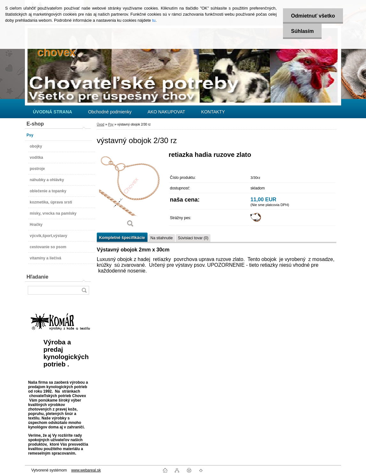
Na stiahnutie (161, 238)
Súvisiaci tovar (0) (193, 238)
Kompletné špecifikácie (122, 237)
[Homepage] (52, 111)
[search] (84, 290)
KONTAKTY (213, 111)
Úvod (100, 124)
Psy (110, 124)
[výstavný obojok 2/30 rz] (130, 191)
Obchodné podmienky (110, 111)
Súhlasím (302, 31)
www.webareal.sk (86, 470)
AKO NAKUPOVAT (166, 111)
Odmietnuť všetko (313, 16)
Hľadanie (37, 277)
